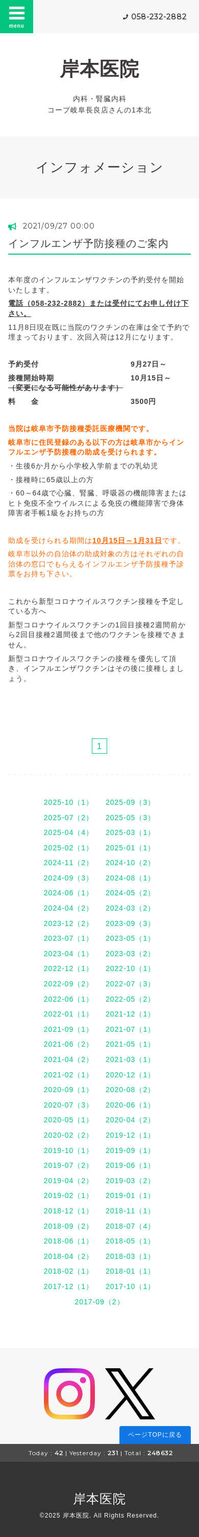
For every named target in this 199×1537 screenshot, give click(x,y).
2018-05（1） (130, 1241)
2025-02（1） (68, 848)
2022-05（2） (130, 999)
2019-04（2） (68, 1181)
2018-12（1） (68, 1211)
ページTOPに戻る (155, 1434)
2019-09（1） (130, 1150)
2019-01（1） (130, 1195)
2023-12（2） (68, 923)
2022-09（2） (68, 984)
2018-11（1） (130, 1211)
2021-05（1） (130, 1044)
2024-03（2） (130, 908)
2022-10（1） (130, 968)
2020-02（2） (68, 1135)
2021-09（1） (68, 1029)
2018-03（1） (130, 1256)
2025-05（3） (130, 817)
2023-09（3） (130, 923)
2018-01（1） (130, 1271)
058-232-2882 (159, 16)
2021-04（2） (68, 1059)
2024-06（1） (68, 893)
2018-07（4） (130, 1226)
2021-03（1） (130, 1059)
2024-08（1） (130, 878)
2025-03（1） (130, 832)
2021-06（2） (68, 1044)
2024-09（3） (68, 878)
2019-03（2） (130, 1181)
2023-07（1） (68, 938)
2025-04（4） (68, 832)
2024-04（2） (68, 908)
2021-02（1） (68, 1075)
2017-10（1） (130, 1286)
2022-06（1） (68, 999)
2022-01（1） (68, 1014)
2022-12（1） (68, 968)
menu (17, 16)
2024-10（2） (130, 862)
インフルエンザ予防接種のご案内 (88, 243)
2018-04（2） (68, 1256)
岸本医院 (99, 68)
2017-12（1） (68, 1286)
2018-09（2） (68, 1226)
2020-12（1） (130, 1075)
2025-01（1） (130, 848)
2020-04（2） (130, 1120)
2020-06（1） (130, 1105)
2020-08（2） (130, 1090)
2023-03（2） (130, 954)
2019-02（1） (68, 1195)
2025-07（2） (68, 817)
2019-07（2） (68, 1165)
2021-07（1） (130, 1029)
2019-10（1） (68, 1150)
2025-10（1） (68, 802)
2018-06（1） (68, 1241)
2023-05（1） (130, 938)
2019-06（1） (130, 1165)
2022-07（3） (130, 984)
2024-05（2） (130, 893)
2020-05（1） (68, 1120)
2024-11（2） (68, 862)
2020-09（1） (68, 1090)
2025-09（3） (130, 802)
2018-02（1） (68, 1271)
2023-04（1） (68, 954)
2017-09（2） (99, 1302)
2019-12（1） (130, 1135)
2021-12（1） (130, 1014)
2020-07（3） (68, 1105)
